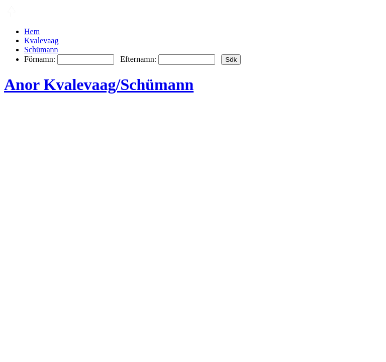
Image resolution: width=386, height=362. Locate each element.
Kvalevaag (41, 40)
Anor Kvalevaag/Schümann (99, 84)
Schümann (41, 49)
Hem (32, 31)
